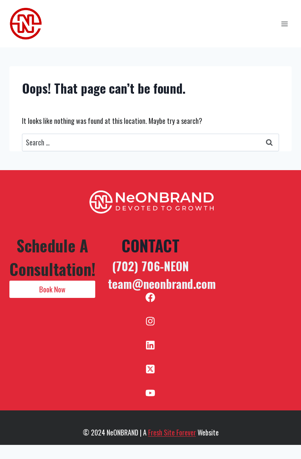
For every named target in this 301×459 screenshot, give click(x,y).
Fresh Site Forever (172, 432)
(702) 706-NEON (150, 266)
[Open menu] (284, 24)
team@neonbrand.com (162, 283)
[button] (52, 289)
